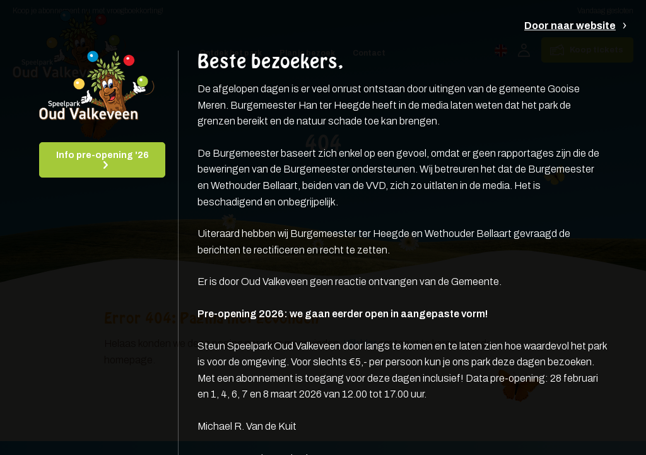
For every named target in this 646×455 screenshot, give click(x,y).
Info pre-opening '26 (102, 155)
